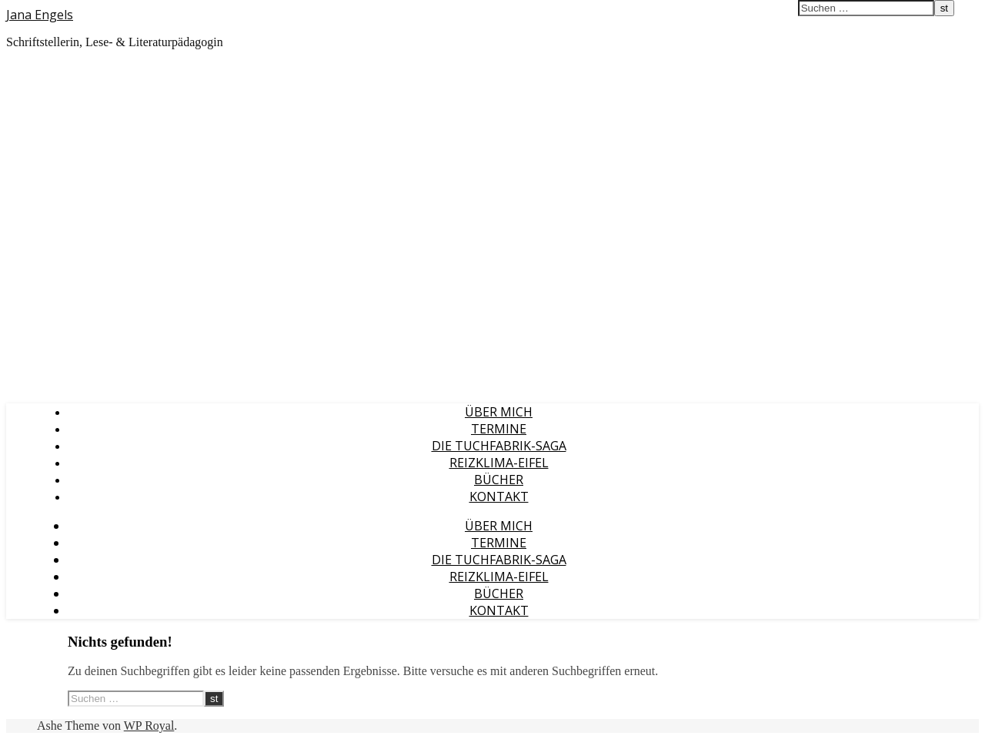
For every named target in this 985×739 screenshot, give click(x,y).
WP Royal (149, 725)
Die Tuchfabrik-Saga (499, 445)
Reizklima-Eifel (499, 462)
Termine (498, 428)
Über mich (499, 411)
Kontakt (499, 496)
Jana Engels (39, 14)
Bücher (498, 479)
